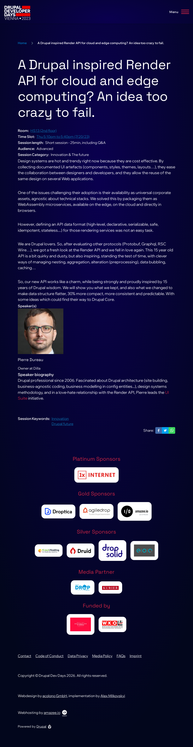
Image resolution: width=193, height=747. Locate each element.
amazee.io (52, 715)
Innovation (60, 421)
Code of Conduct (49, 658)
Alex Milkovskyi (112, 698)
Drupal (41, 729)
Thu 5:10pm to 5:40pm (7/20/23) (62, 139)
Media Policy (102, 658)
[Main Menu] (177, 12)
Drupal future (62, 426)
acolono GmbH (54, 698)
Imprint (136, 658)
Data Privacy (78, 658)
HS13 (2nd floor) (43, 133)
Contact (24, 658)
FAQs (121, 658)
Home (22, 45)
